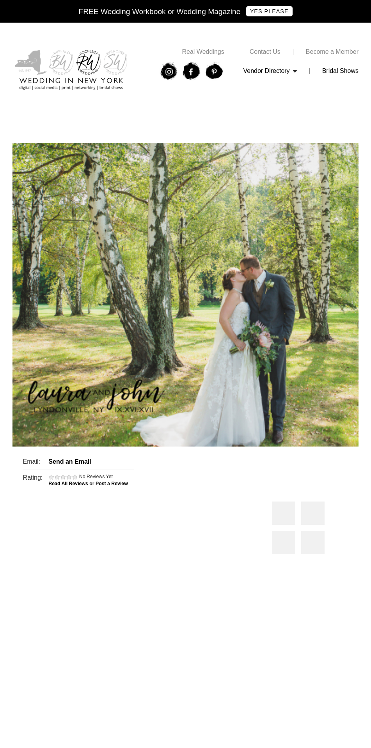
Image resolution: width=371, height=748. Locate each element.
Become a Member (332, 52)
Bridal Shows (340, 71)
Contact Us (265, 52)
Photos (283, 513)
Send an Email (69, 461)
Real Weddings (203, 52)
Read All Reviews (68, 483)
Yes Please (269, 11)
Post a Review (112, 483)
